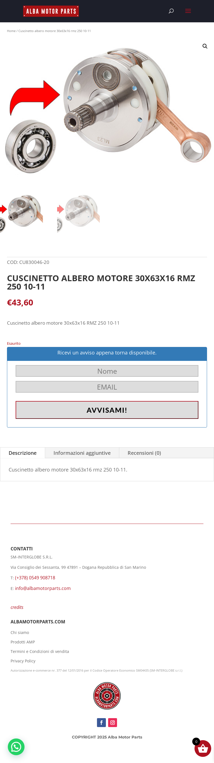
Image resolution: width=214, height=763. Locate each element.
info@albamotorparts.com (43, 588)
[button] (205, 46)
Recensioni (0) (144, 452)
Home (11, 31)
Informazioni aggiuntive (82, 452)
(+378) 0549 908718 (35, 578)
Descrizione (23, 452)
